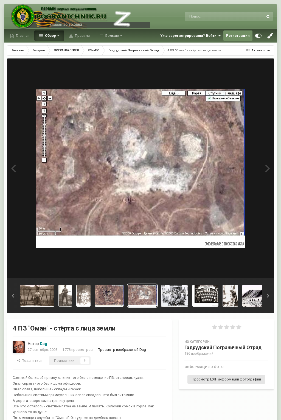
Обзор (50, 35)
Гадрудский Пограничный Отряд (223, 347)
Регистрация (238, 35)
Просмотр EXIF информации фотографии (226, 379)
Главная (22, 35)
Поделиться (29, 361)
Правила (82, 35)
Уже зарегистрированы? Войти (190, 35)
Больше (112, 35)
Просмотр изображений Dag (122, 350)
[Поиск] (214, 16)
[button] (13, 296)
